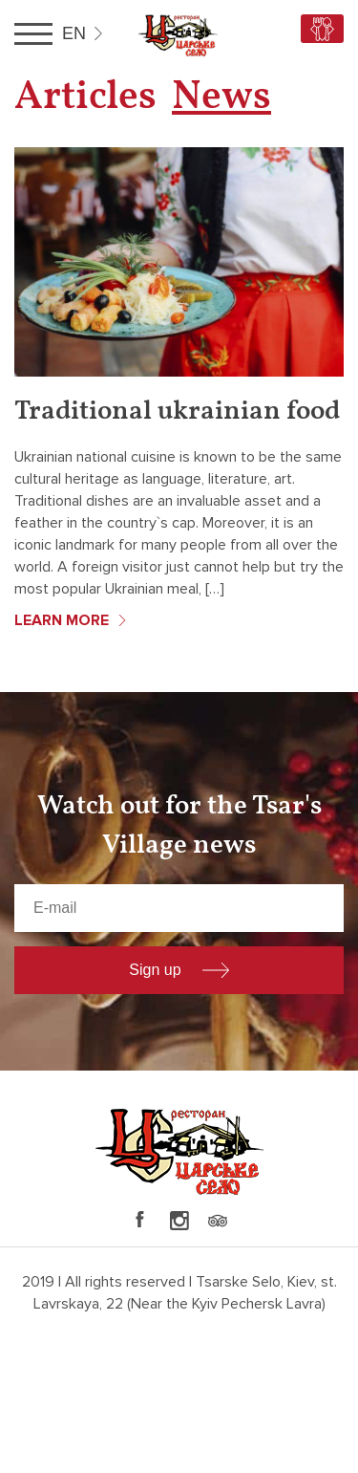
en (74, 33)
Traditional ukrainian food (177, 411)
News (221, 98)
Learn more (61, 620)
